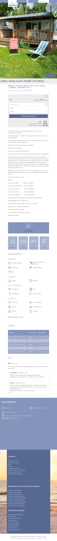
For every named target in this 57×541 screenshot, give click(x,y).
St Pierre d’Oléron (13, 528)
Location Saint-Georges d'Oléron (17, 502)
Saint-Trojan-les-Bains (14, 530)
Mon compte (42, 1)
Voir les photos (50, 75)
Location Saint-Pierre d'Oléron (16, 503)
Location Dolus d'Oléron (14, 492)
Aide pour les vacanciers (14, 472)
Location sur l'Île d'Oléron (15, 490)
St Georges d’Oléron (13, 526)
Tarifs (9, 464)
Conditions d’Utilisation (14, 468)
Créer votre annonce (13, 462)
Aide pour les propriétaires (15, 474)
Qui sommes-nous (13, 461)
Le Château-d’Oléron (13, 522)
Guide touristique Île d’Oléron (16, 514)
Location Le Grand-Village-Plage (17, 498)
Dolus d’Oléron (12, 516)
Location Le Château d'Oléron (16, 496)
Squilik (44, 538)
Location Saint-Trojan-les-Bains (16, 505)
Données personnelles (30, 538)
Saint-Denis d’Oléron (13, 524)
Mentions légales (41, 536)
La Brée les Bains (12, 520)
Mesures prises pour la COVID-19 (17, 470)
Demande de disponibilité (28, 116)
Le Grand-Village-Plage (14, 518)
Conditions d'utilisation (17, 538)
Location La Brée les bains (15, 494)
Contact (10, 466)
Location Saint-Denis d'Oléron (16, 500)
